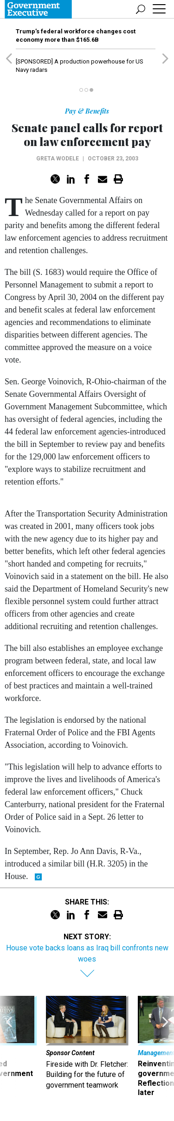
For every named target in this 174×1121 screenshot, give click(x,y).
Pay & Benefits (87, 111)
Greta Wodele (57, 158)
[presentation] (9, 1047)
